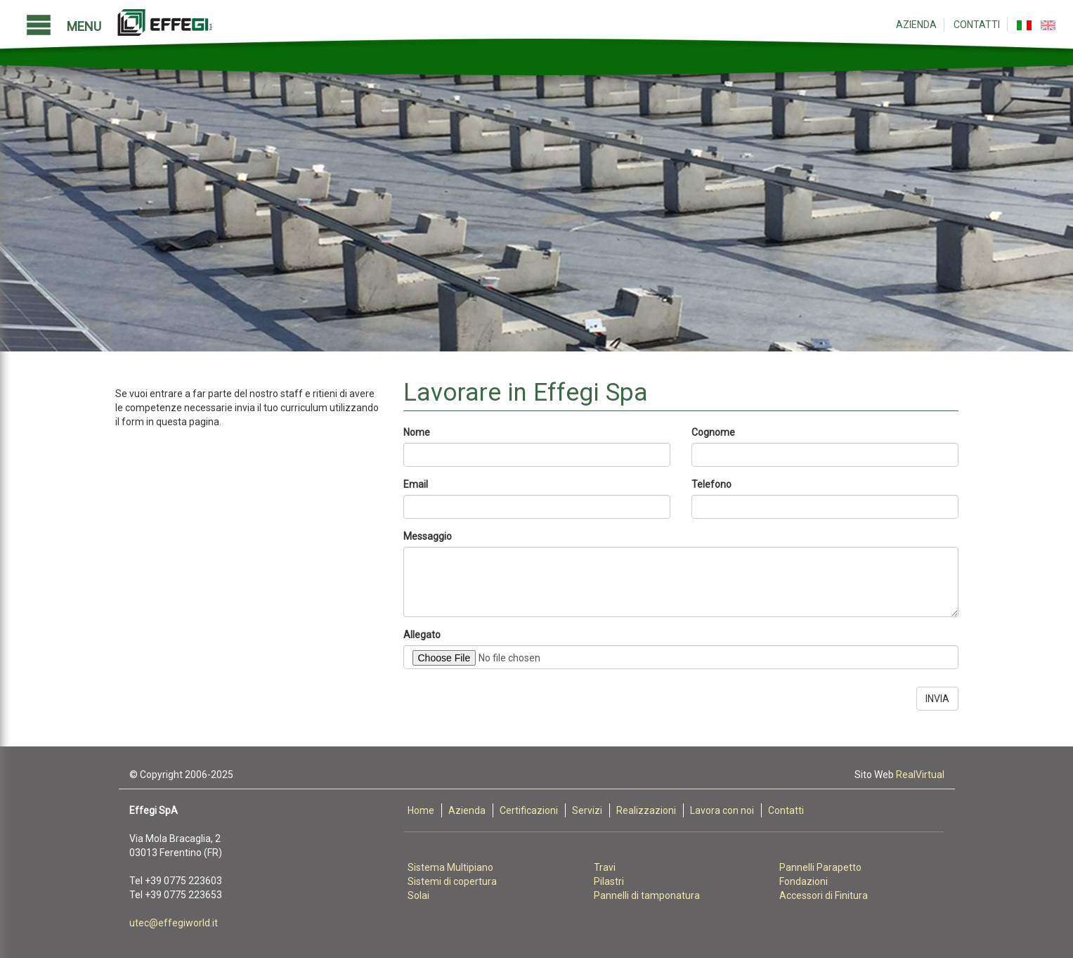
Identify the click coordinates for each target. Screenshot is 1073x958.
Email (415, 484)
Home (421, 810)
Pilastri (609, 881)
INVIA (937, 698)
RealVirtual (920, 774)
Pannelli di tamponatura (647, 895)
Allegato (422, 634)
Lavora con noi (722, 810)
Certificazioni (529, 810)
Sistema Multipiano (450, 867)
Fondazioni (803, 881)
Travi (605, 867)
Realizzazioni (646, 810)
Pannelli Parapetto (820, 867)
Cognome (713, 432)
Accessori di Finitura (823, 895)
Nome (416, 432)
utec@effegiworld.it (173, 922)
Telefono (711, 484)
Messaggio (427, 536)
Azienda (916, 24)
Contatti (977, 24)
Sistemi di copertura (452, 881)
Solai (418, 895)
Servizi (587, 810)
